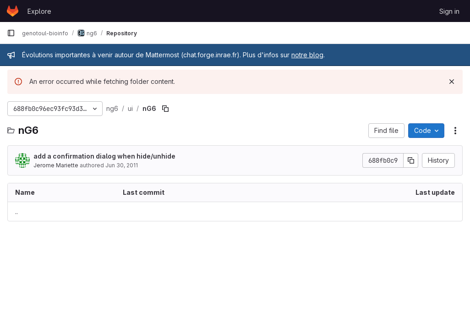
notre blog (307, 55)
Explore (39, 11)
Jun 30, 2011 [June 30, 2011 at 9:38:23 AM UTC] (121, 165)
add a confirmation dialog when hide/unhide (104, 156)
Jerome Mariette (55, 165)
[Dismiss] (451, 81)
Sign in (449, 11)
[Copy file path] (165, 108)
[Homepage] (12, 11)
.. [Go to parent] (16, 211)
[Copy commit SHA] (411, 160)
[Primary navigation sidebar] (11, 33)
